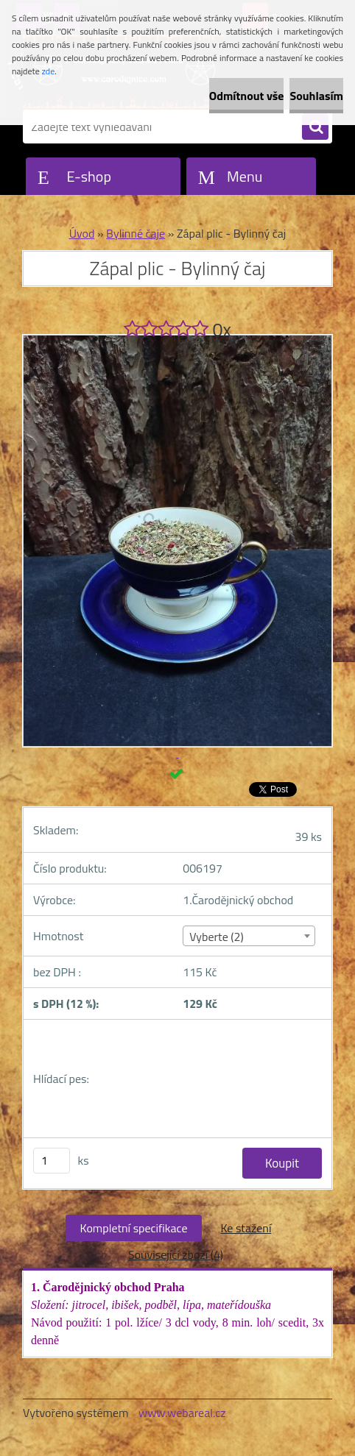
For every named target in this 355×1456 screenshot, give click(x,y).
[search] (315, 127)
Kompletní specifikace (134, 1228)
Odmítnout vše (246, 95)
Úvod (82, 233)
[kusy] (51, 1160)
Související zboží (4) (175, 1254)
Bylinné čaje (135, 233)
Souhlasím (316, 95)
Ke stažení (245, 1228)
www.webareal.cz (182, 1412)
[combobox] (248, 936)
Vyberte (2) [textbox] (216, 936)
